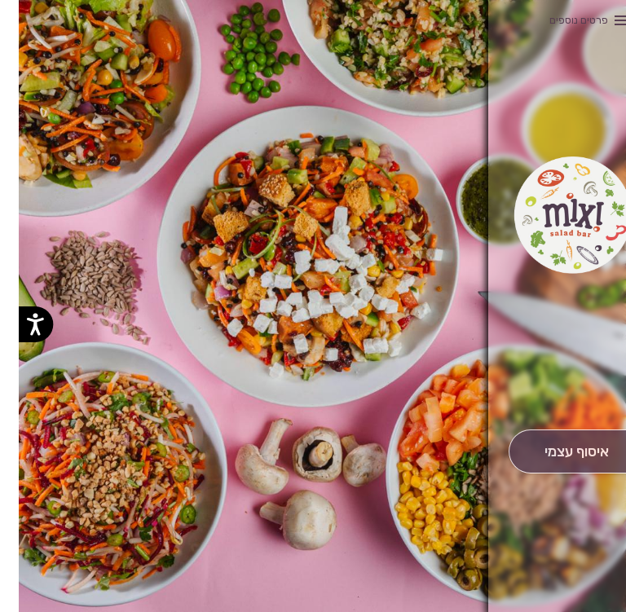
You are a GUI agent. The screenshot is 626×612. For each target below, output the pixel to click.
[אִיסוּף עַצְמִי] (558, 451)
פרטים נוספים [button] (560, 20)
